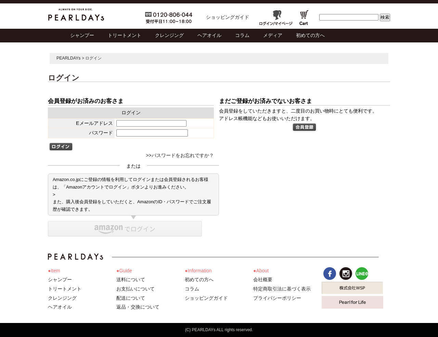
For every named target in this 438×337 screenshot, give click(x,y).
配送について (130, 298)
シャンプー (60, 279)
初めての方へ (199, 279)
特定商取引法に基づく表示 (282, 288)
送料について (130, 279)
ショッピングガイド (227, 17)
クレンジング (62, 298)
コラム (192, 288)
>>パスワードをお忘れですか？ (180, 155)
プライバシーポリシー (277, 298)
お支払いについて (135, 288)
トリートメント (64, 288)
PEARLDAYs (68, 58)
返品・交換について (137, 307)
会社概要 (262, 279)
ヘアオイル (60, 307)
